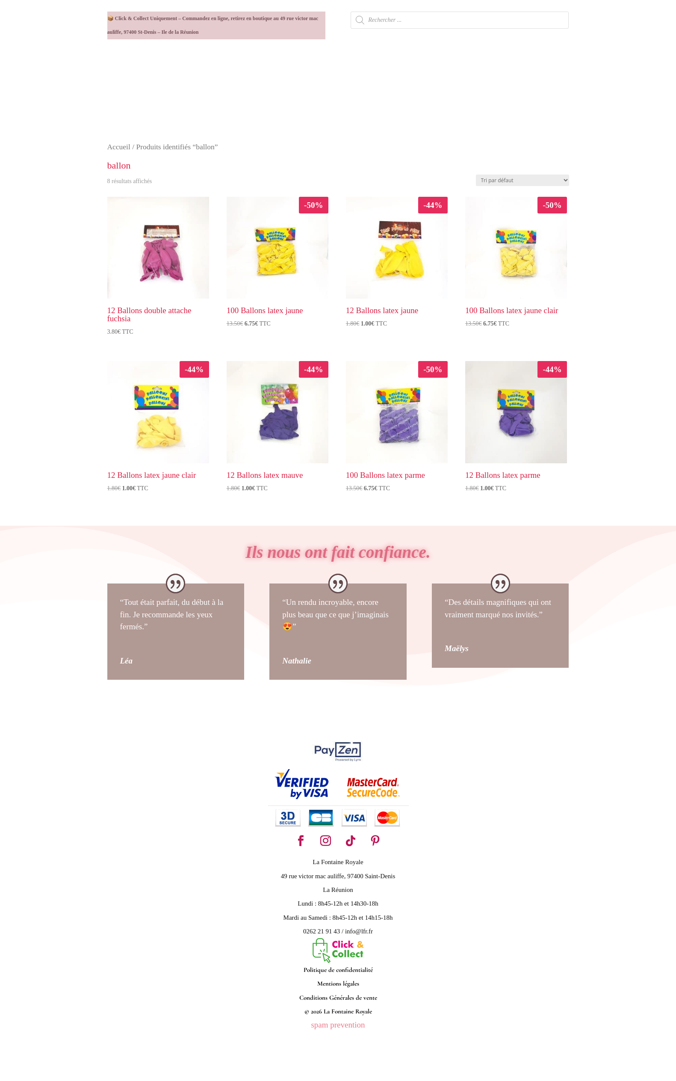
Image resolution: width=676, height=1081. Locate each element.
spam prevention (338, 1024)
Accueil (118, 146)
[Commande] (522, 180)
